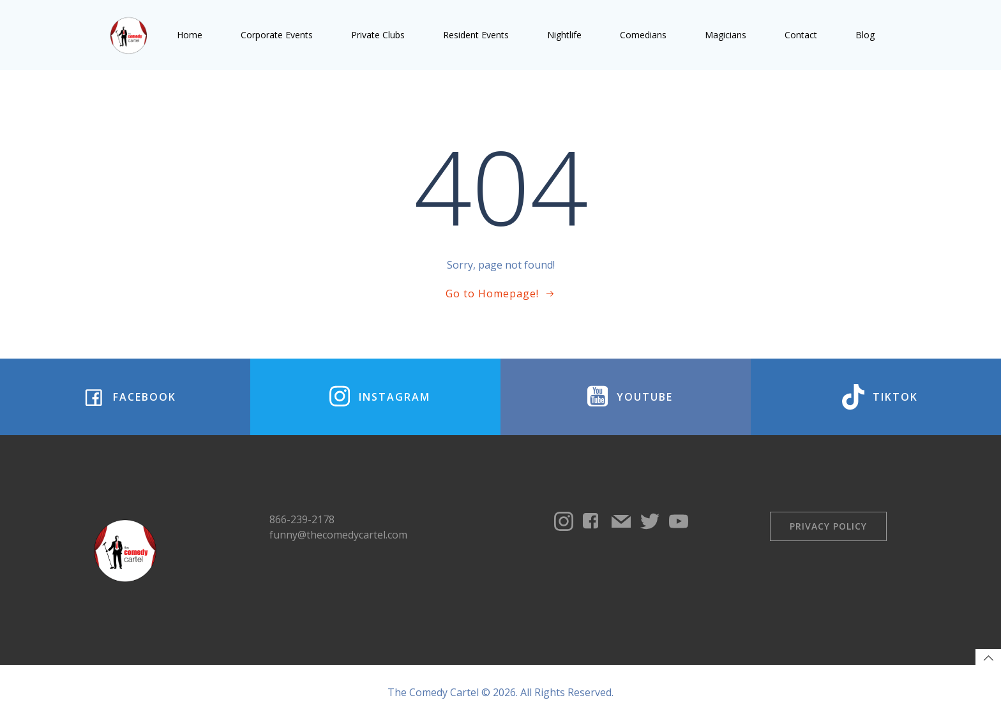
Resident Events (476, 35)
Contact (801, 35)
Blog (865, 35)
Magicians (725, 35)
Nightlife (564, 35)
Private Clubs (378, 35)
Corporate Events (277, 35)
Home (189, 35)
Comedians (643, 35)
